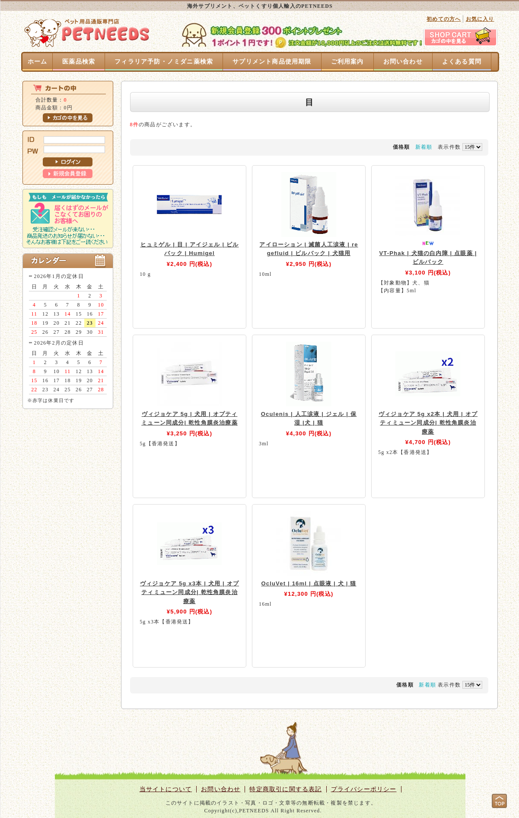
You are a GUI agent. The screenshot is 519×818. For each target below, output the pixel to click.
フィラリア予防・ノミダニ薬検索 (164, 61)
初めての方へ (444, 19)
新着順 (424, 147)
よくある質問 (461, 61)
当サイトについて (166, 789)
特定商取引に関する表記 (285, 789)
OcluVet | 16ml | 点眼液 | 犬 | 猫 (308, 583)
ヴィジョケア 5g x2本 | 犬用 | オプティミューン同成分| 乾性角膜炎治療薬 (428, 423)
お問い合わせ (403, 61)
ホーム (38, 61)
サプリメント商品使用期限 (271, 61)
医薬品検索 (78, 61)
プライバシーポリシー (364, 789)
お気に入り (480, 19)
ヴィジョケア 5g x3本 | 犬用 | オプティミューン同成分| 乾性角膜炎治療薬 (189, 592)
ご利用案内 (347, 61)
